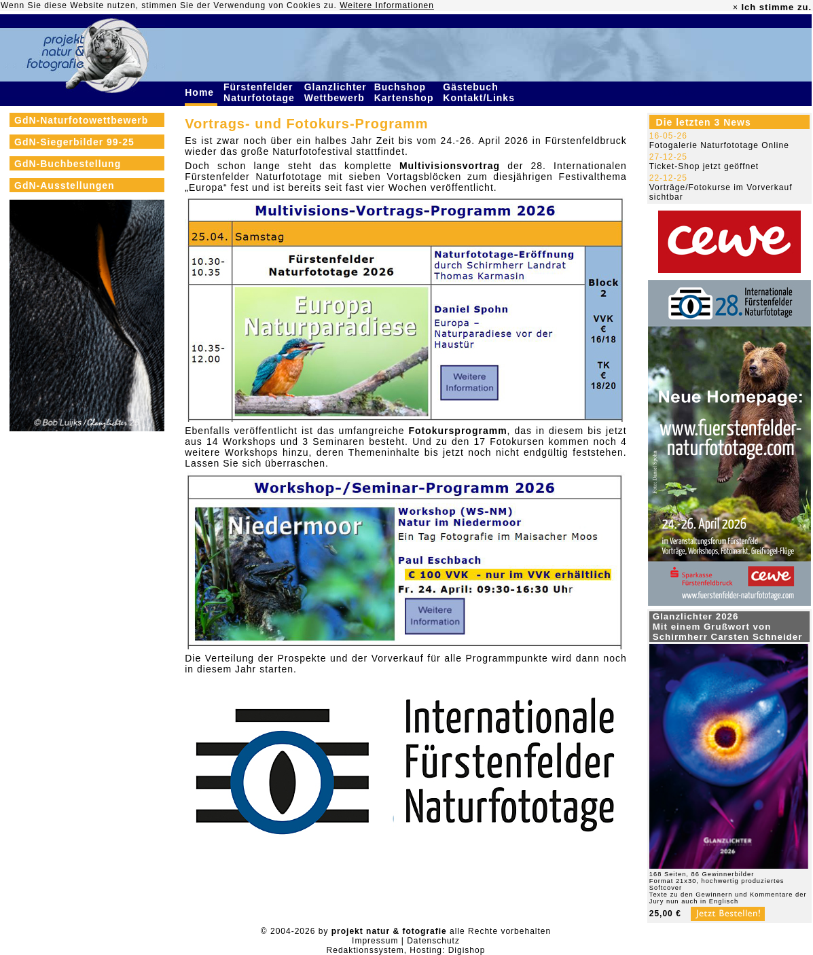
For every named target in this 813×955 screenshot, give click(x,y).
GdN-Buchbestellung (67, 163)
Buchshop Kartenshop (405, 92)
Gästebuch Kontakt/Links (480, 92)
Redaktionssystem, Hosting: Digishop (406, 950)
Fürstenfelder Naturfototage (260, 92)
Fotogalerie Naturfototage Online (719, 145)
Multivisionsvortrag (449, 165)
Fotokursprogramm (457, 430)
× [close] (735, 7)
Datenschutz (433, 940)
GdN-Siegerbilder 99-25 (74, 142)
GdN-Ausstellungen (64, 185)
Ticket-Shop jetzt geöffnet (704, 166)
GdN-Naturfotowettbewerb (81, 120)
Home (201, 92)
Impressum (375, 940)
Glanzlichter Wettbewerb (336, 92)
